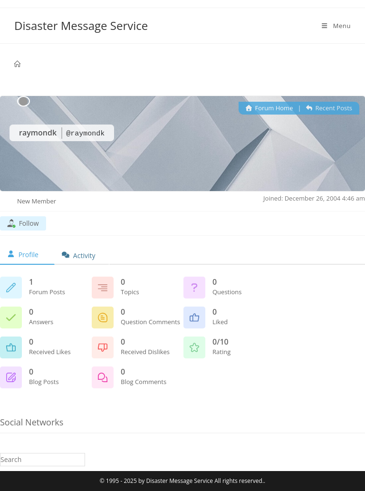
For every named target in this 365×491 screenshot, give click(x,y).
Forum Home (269, 108)
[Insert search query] (42, 459)
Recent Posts (329, 108)
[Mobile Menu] (335, 25)
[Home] (17, 64)
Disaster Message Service (81, 25)
